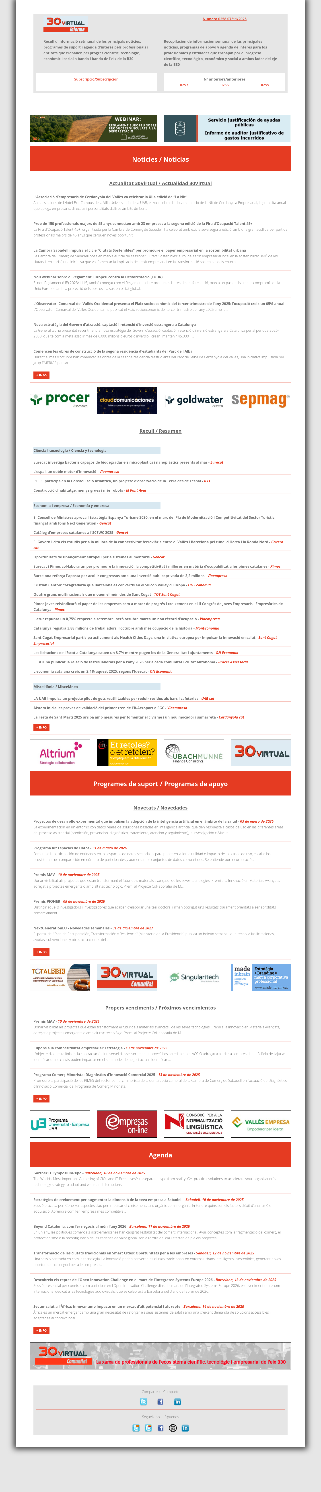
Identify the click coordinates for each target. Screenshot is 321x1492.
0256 (224, 85)
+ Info (41, 375)
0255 (265, 85)
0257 (184, 85)
